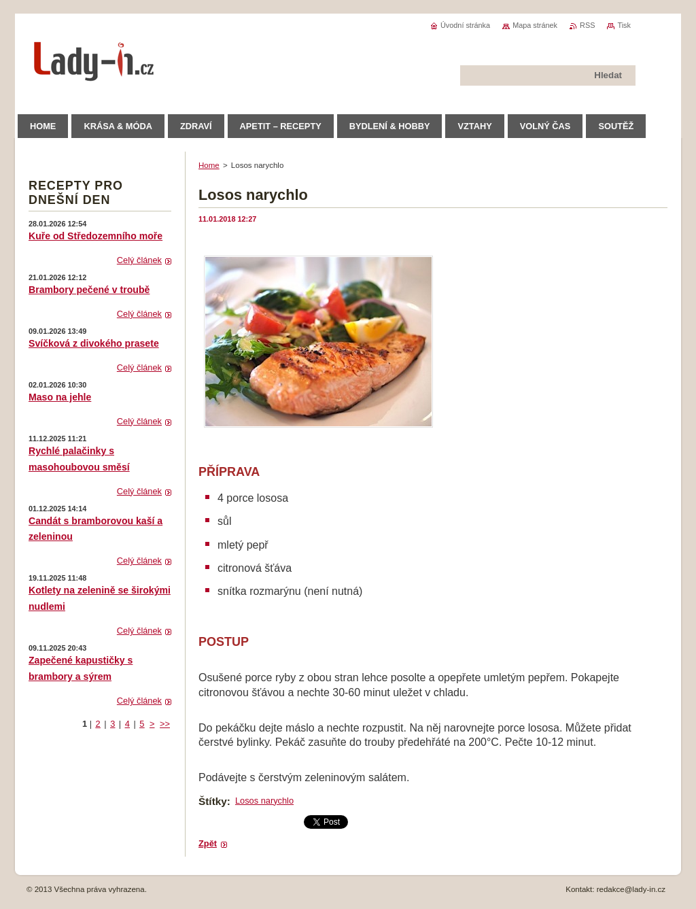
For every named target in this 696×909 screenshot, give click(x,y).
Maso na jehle (60, 397)
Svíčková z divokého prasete (94, 343)
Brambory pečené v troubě (89, 289)
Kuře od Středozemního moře (95, 235)
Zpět (207, 843)
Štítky (212, 801)
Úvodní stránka (465, 25)
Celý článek (139, 260)
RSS (587, 25)
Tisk (624, 25)
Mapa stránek (534, 25)
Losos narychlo (264, 800)
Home (209, 165)
